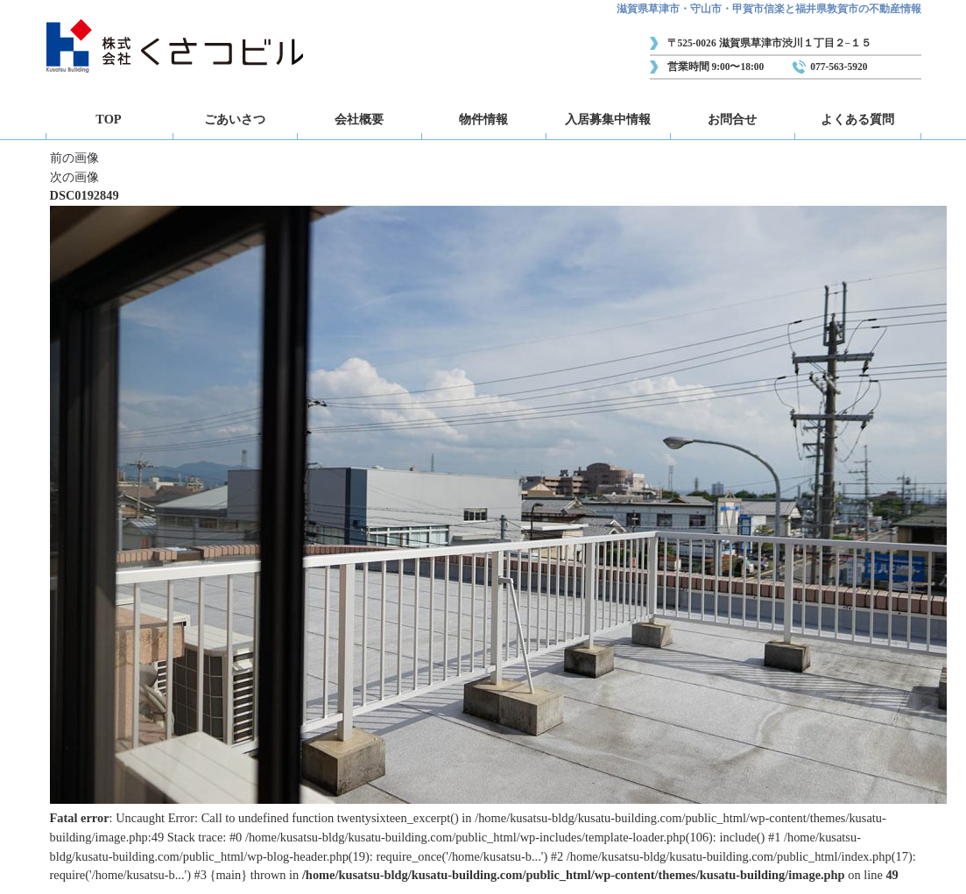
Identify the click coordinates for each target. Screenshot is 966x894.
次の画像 (74, 177)
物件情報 (483, 119)
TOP (108, 119)
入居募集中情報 (608, 119)
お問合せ (732, 119)
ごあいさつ (234, 119)
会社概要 (359, 119)
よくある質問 (857, 119)
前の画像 (74, 158)
